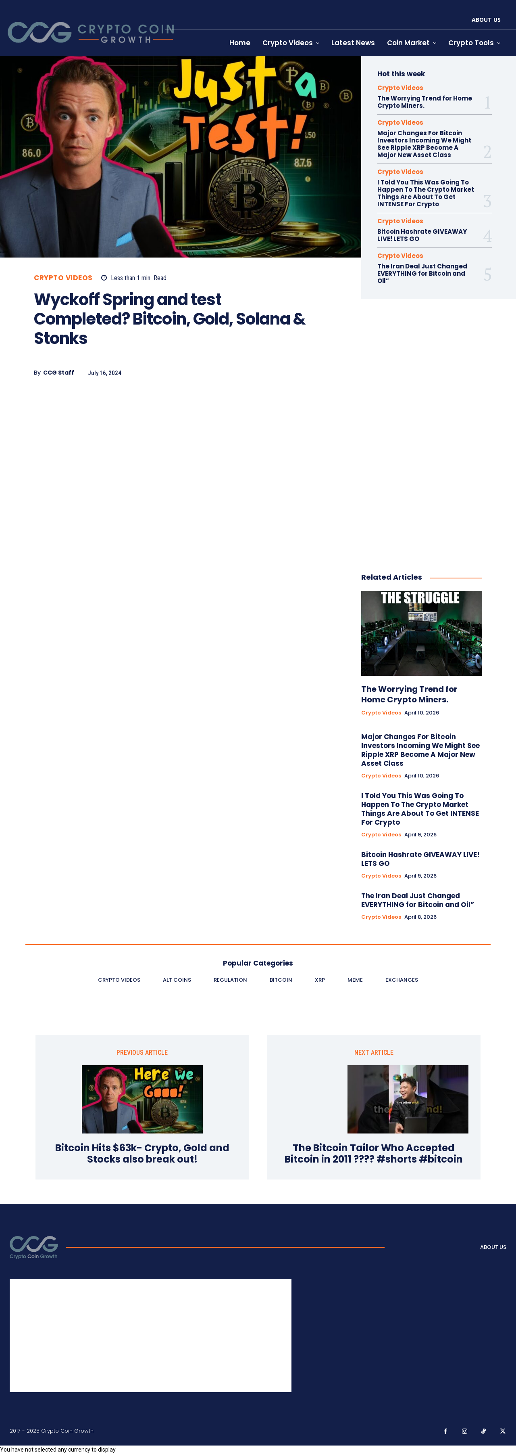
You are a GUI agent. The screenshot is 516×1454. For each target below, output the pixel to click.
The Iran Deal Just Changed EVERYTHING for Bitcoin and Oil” (422, 273)
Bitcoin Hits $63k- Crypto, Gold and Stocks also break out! (142, 1154)
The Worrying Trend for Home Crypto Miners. (424, 102)
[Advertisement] (176, 454)
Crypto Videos (63, 277)
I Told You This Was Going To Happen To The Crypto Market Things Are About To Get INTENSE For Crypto (425, 193)
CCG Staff (58, 372)
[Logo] (34, 1247)
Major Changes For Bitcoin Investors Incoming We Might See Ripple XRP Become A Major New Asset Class (424, 144)
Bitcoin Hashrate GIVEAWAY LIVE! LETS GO (422, 235)
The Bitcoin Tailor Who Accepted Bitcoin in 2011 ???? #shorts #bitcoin (374, 1154)
